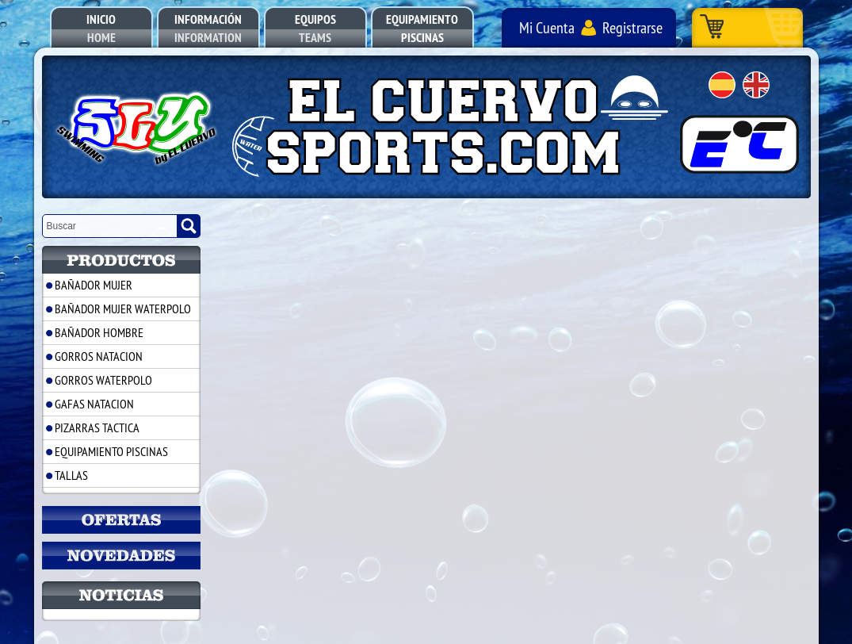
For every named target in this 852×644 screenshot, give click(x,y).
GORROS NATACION (99, 356)
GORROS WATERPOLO (103, 380)
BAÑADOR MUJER (93, 285)
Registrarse (632, 27)
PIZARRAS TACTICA (97, 427)
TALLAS (71, 475)
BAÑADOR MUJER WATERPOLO (123, 308)
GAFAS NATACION (94, 404)
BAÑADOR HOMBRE (99, 332)
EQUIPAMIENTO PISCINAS (111, 451)
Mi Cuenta (547, 27)
